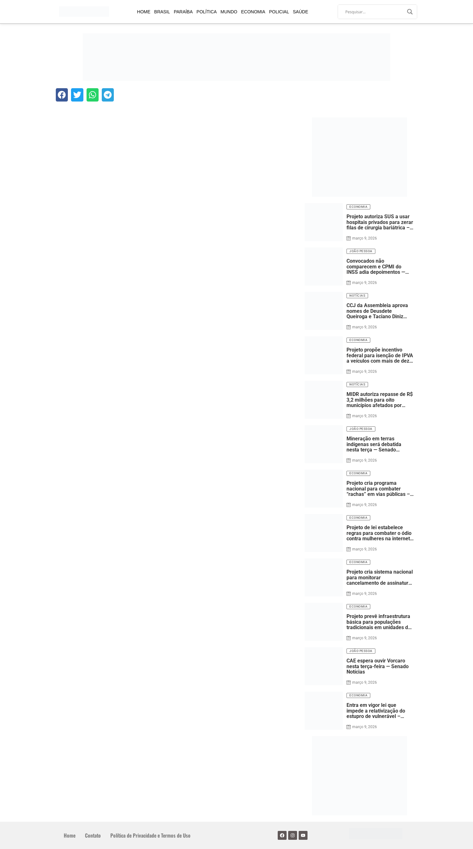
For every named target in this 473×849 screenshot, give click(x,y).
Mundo (229, 11)
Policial (279, 11)
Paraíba (183, 11)
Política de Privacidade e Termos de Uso (150, 835)
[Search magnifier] (409, 11)
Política (207, 11)
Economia (253, 11)
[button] (62, 95)
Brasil (162, 11)
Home (143, 11)
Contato (93, 835)
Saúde (300, 11)
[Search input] (374, 11)
